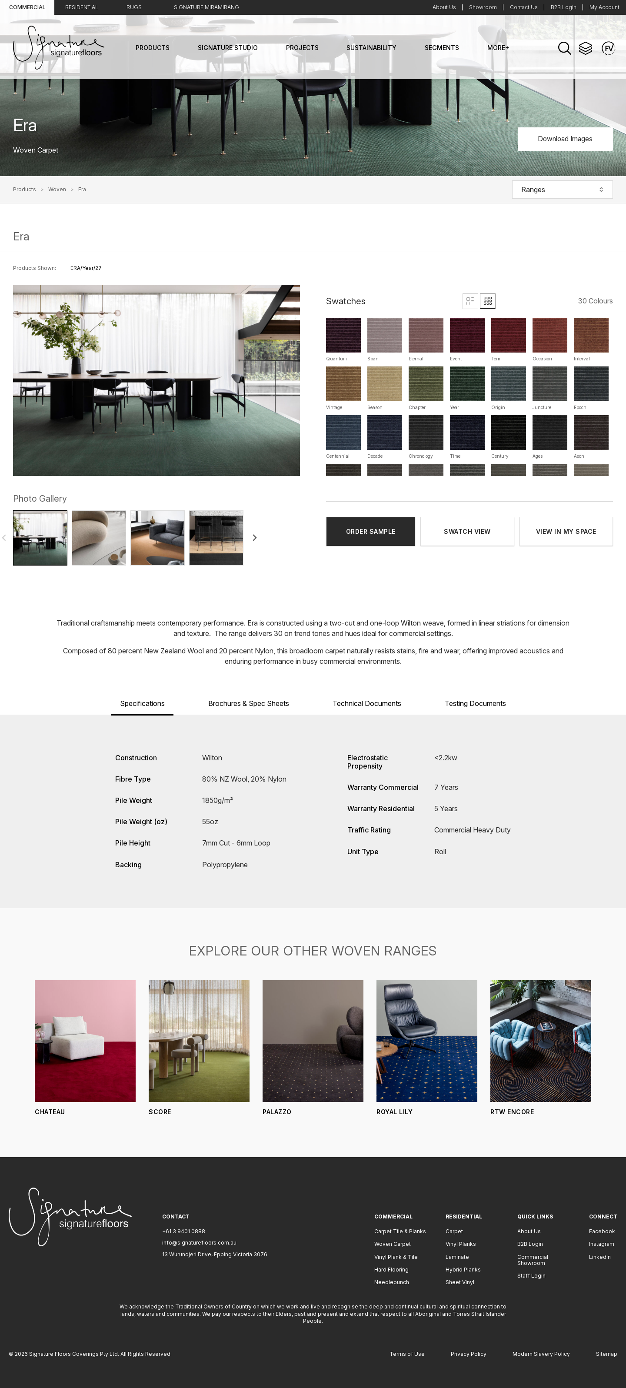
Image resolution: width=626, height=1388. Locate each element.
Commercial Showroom (532, 1260)
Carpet (454, 1231)
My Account (604, 7)
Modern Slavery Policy (541, 1354)
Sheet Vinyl (460, 1282)
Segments (442, 47)
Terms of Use (407, 1354)
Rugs (134, 7)
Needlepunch (391, 1282)
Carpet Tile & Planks (400, 1231)
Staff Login (531, 1275)
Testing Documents (475, 703)
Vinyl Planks (461, 1244)
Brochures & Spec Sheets (248, 703)
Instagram (601, 1244)
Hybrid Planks (463, 1269)
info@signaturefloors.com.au (199, 1242)
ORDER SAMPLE (371, 531)
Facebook (602, 1231)
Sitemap (606, 1354)
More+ (498, 47)
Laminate (457, 1257)
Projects (302, 47)
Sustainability (371, 47)
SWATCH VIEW (467, 531)
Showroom (483, 7)
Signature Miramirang (206, 7)
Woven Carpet (392, 1244)
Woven (57, 189)
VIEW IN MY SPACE (566, 531)
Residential (81, 7)
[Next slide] (254, 537)
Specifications (142, 703)
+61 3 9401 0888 (183, 1231)
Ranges (562, 189)
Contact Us (524, 7)
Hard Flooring (391, 1269)
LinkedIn (600, 1257)
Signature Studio (228, 47)
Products (153, 47)
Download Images (563, 138)
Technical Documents (367, 703)
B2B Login (563, 7)
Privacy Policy (468, 1354)
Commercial (27, 7)
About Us (444, 7)
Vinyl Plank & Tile (396, 1257)
